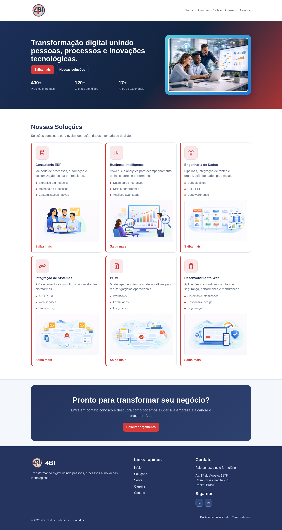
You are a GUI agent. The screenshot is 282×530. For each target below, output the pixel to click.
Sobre (217, 10)
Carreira (231, 10)
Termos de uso (241, 517)
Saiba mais (42, 69)
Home (189, 10)
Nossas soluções (72, 69)
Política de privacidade (214, 517)
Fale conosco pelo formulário (216, 467)
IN (208, 502)
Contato (245, 10)
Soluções (203, 10)
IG (199, 502)
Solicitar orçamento (141, 427)
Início (137, 467)
